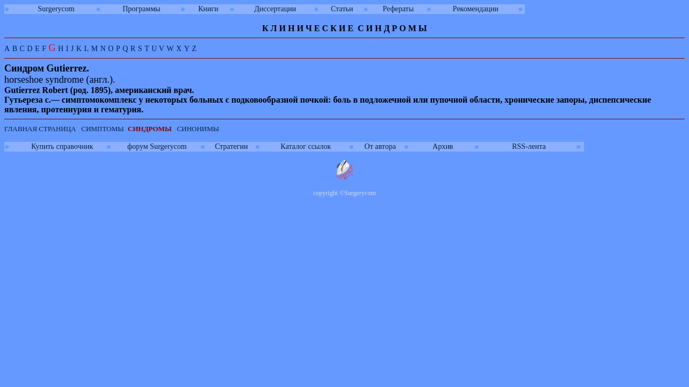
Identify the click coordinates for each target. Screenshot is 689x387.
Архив (443, 146)
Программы (141, 9)
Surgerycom (56, 9)
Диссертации (275, 9)
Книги (208, 9)
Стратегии (231, 146)
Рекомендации (475, 9)
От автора (380, 146)
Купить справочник (62, 146)
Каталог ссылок (305, 146)
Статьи (342, 9)
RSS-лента (529, 146)
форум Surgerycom (157, 146)
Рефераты (398, 9)
